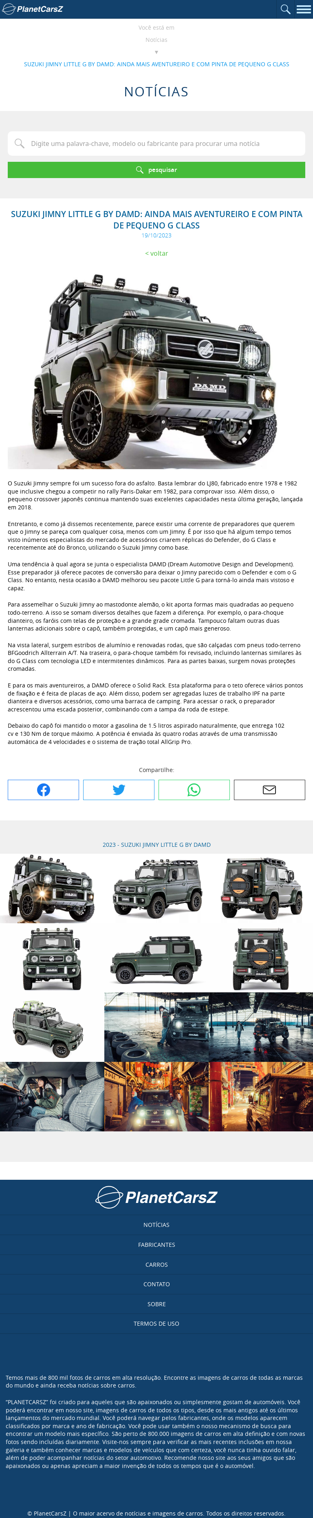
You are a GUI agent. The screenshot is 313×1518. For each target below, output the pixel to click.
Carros (156, 1264)
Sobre (157, 1304)
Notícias (156, 39)
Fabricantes (156, 1244)
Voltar (159, 253)
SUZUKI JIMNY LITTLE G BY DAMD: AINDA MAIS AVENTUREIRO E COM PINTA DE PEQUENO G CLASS (156, 64)
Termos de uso (156, 1323)
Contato (156, 1284)
